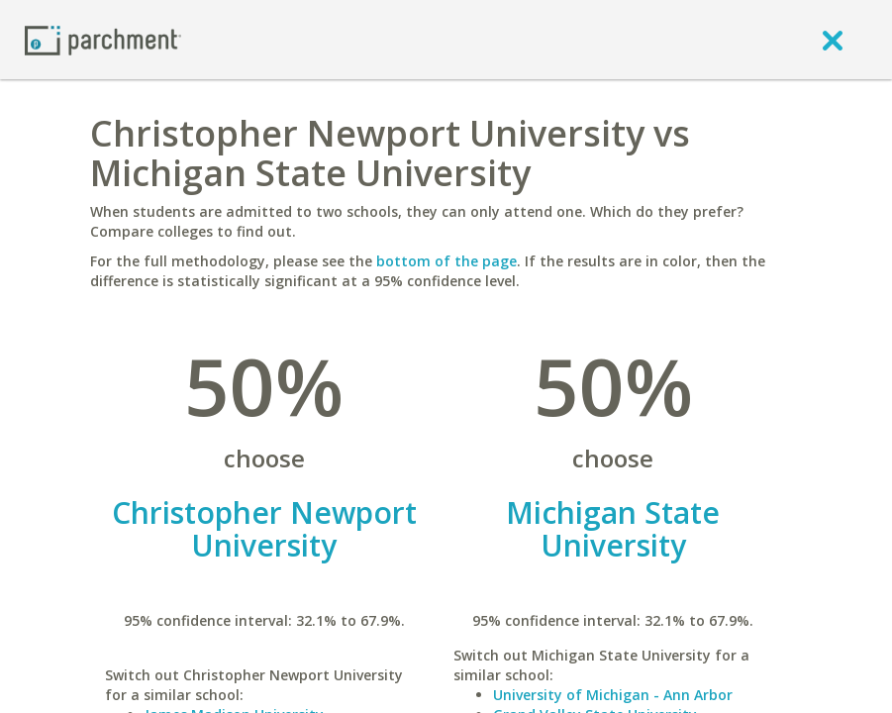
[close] (832, 39)
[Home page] (103, 39)
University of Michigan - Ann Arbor (613, 694)
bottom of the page (446, 261)
